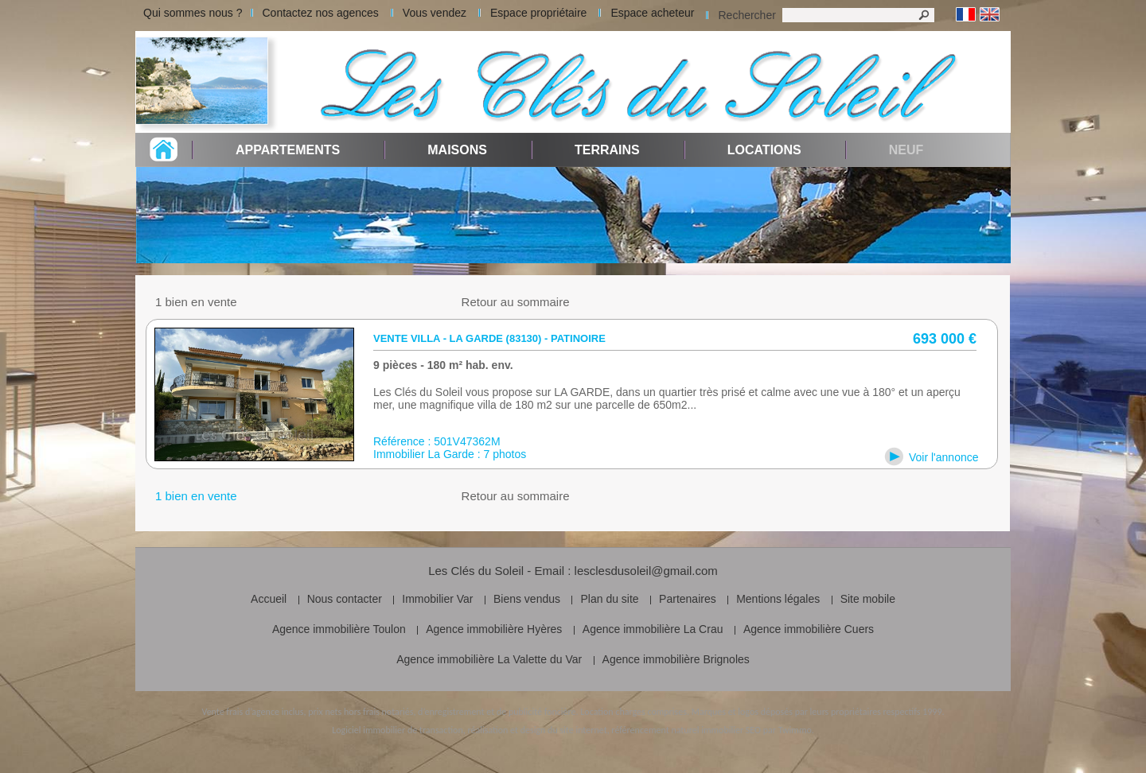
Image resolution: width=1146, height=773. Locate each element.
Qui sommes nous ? (193, 12)
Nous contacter (344, 598)
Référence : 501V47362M (437, 441)
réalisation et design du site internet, (538, 730)
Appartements (288, 150)
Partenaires (687, 598)
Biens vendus (526, 598)
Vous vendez (434, 12)
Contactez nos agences (321, 12)
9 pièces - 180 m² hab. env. (443, 365)
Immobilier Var (437, 598)
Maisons (457, 150)
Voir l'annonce (944, 457)
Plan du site (609, 598)
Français (966, 14)
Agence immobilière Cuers (808, 629)
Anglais (990, 14)
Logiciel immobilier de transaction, (399, 730)
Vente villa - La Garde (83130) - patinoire (489, 338)
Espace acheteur (652, 12)
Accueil (268, 598)
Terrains (607, 150)
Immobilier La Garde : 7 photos (449, 454)
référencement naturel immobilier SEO (686, 730)
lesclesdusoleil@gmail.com (646, 570)
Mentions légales (778, 598)
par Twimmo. (788, 730)
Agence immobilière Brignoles (676, 659)
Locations (764, 150)
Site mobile (867, 598)
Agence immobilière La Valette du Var (489, 659)
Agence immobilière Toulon (339, 629)
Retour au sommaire (516, 302)
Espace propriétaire (538, 12)
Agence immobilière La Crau (653, 629)
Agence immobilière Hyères (494, 629)
